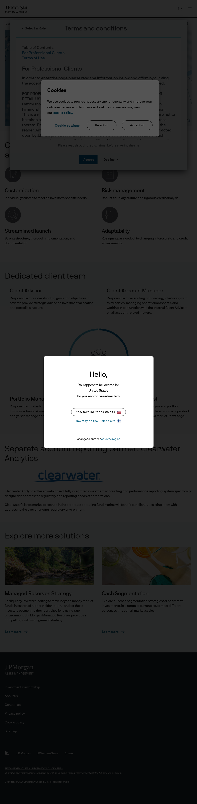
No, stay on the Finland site (98, 420)
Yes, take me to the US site (98, 412)
